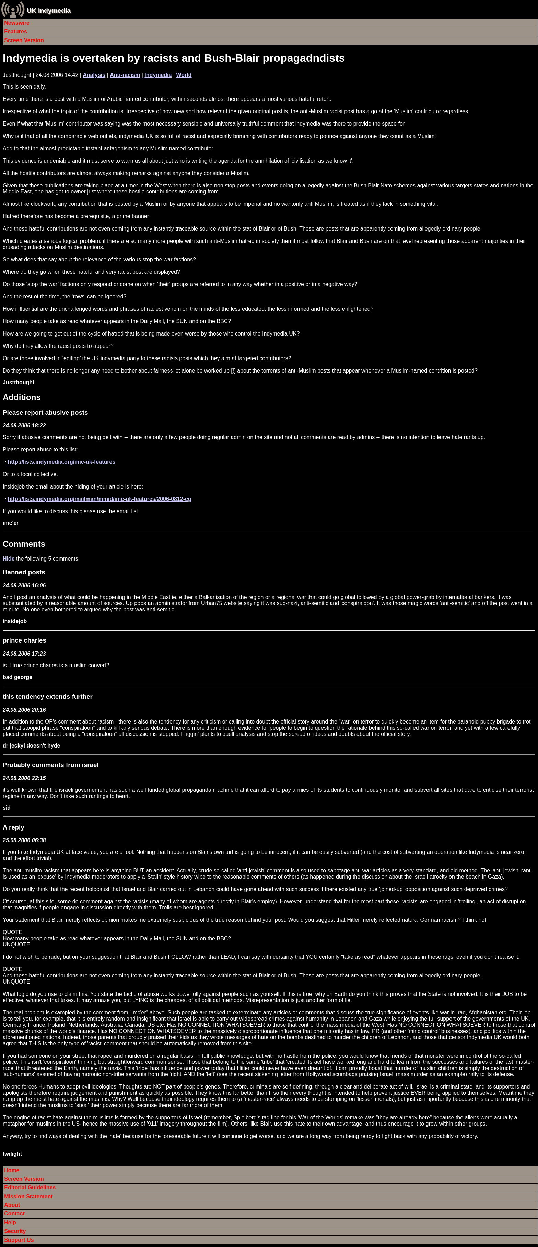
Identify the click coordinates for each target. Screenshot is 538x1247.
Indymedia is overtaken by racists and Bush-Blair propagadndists (174, 58)
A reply (13, 827)
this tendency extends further (48, 696)
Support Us (19, 1240)
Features (15, 31)
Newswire (17, 23)
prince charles (24, 640)
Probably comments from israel (51, 764)
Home (11, 1170)
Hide (9, 559)
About (12, 1205)
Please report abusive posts (45, 412)
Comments (24, 544)
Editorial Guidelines (30, 1187)
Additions (22, 397)
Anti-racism (125, 75)
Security (15, 1231)
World (184, 75)
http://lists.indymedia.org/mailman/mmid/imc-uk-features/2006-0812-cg (99, 499)
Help (10, 1222)
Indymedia (158, 75)
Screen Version (24, 40)
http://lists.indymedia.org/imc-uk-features (61, 462)
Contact (14, 1213)
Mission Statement (28, 1196)
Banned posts (24, 572)
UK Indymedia (49, 10)
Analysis (94, 75)
